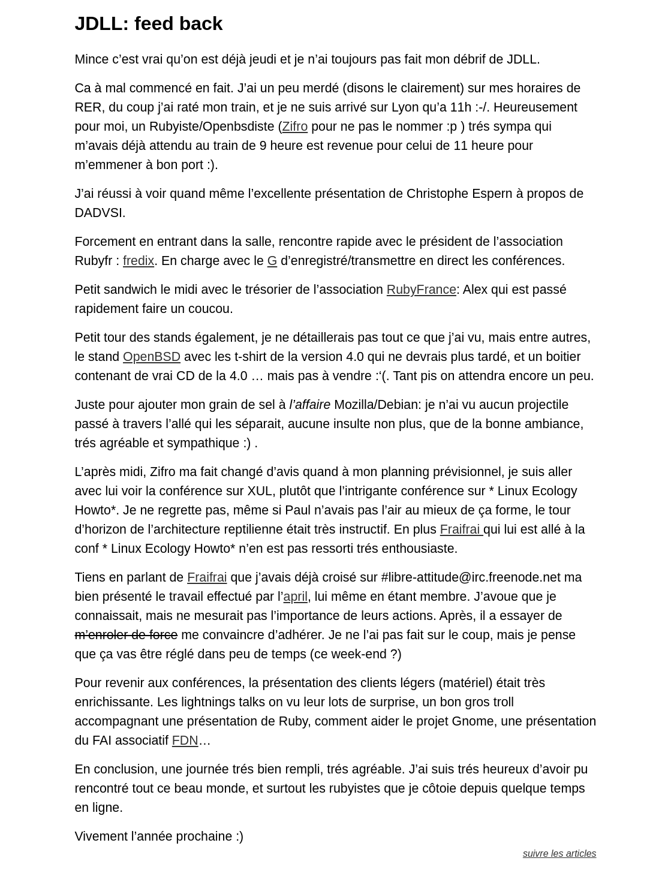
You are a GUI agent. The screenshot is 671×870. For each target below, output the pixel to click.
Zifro (295, 126)
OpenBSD (151, 357)
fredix (138, 261)
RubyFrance (421, 289)
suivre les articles (560, 853)
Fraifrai (461, 529)
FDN (185, 740)
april (296, 596)
